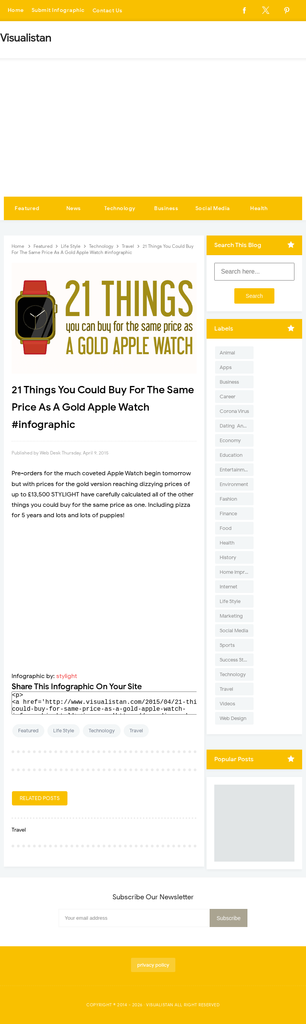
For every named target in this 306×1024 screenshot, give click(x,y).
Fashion (228, 499)
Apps (226, 367)
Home (16, 10)
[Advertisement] (153, 139)
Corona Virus (234, 411)
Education (231, 455)
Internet (228, 586)
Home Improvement (237, 572)
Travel (136, 730)
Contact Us (107, 10)
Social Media (212, 208)
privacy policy (153, 965)
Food (226, 528)
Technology (120, 208)
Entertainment (236, 469)
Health (258, 208)
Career (227, 396)
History (228, 557)
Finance (228, 513)
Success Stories (237, 659)
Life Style (63, 730)
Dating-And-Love (237, 426)
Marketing (231, 616)
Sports (227, 645)
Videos (227, 703)
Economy (230, 440)
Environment (234, 484)
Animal (227, 352)
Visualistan (159, 1004)
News (73, 208)
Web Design (233, 718)
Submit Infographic (58, 10)
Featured (27, 208)
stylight (66, 676)
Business (166, 208)
